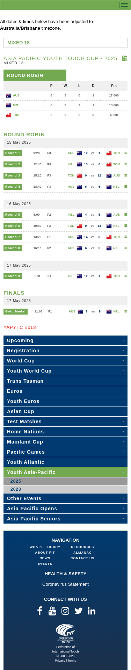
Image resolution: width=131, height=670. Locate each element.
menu (124, 5)
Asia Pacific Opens (32, 508)
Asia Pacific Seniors (34, 518)
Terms (72, 660)
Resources (82, 547)
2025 (15, 481)
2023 (15, 489)
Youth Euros (23, 401)
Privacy (60, 660)
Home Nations (25, 431)
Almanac (82, 552)
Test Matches (24, 421)
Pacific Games (26, 452)
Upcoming (20, 340)
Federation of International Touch (65, 633)
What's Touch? (45, 547)
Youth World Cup (29, 371)
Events (45, 563)
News (44, 558)
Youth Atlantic (25, 462)
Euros (15, 391)
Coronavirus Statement (65, 584)
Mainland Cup (25, 442)
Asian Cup (20, 411)
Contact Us (82, 558)
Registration (23, 350)
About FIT (45, 552)
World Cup (21, 360)
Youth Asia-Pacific (31, 472)
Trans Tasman (25, 381)
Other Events (24, 498)
